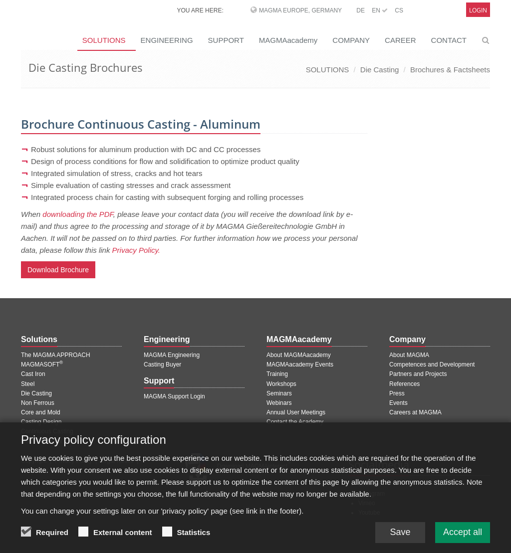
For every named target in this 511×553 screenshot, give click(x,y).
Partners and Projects (418, 373)
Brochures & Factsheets (450, 69)
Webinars (278, 402)
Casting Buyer (162, 364)
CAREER (400, 40)
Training (277, 373)
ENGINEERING (167, 40)
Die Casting (379, 69)
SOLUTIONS (327, 69)
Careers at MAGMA (415, 412)
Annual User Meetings (295, 412)
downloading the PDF (77, 214)
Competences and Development (432, 364)
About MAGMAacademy (298, 355)
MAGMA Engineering (172, 355)
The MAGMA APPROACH (55, 355)
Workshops (281, 383)
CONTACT (449, 40)
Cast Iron (33, 373)
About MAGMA (409, 355)
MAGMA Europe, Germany (300, 10)
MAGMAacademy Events (299, 364)
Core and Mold (40, 412)
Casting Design (41, 421)
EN (380, 10)
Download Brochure (58, 270)
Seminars (279, 393)
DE (360, 10)
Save (400, 539)
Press (397, 393)
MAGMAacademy (288, 40)
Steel (27, 383)
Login (478, 10)
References (404, 383)
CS (399, 10)
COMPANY (351, 40)
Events (398, 402)
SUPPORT (226, 40)
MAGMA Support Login (174, 396)
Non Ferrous (37, 402)
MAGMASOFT (42, 364)
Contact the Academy (294, 421)
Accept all (462, 539)
